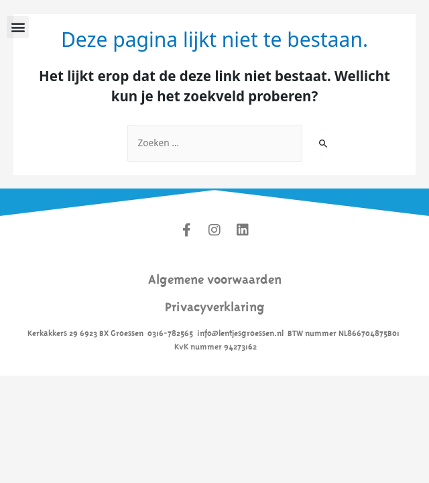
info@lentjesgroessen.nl (240, 332)
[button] (18, 27)
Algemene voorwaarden (215, 277)
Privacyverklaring (215, 305)
